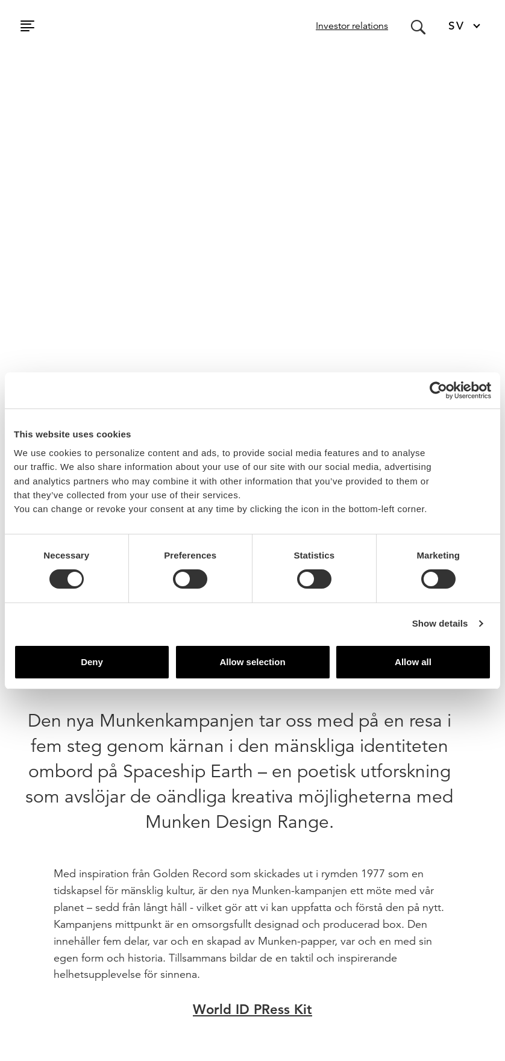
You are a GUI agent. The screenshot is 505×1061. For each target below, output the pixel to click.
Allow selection (252, 662)
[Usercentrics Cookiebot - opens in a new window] (438, 390)
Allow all (413, 662)
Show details (440, 623)
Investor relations (352, 26)
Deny (92, 662)
